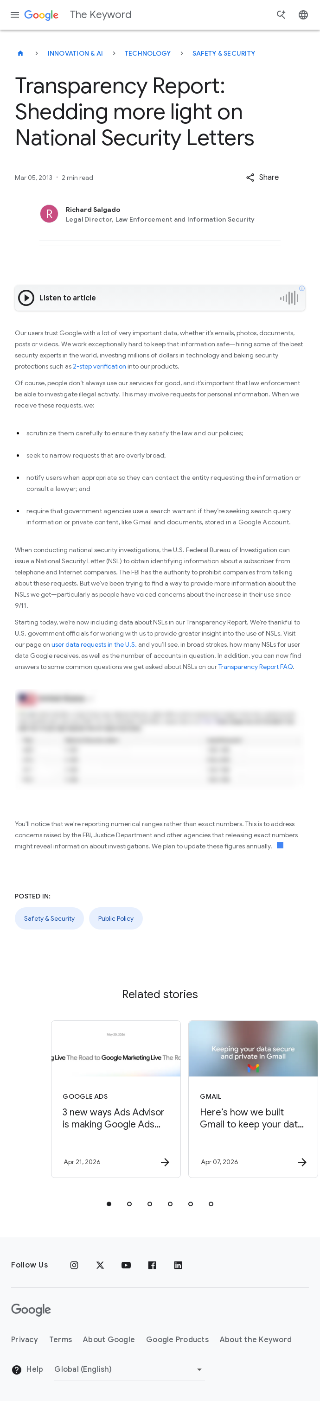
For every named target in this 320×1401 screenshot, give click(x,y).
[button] (262, 177)
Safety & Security (223, 53)
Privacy (24, 1339)
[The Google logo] (31, 1310)
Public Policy (116, 918)
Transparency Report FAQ (255, 666)
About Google (109, 1339)
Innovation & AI (75, 53)
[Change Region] (129, 1369)
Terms (60, 1339)
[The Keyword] (20, 53)
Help (27, 1370)
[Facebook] (152, 1265)
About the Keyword (256, 1339)
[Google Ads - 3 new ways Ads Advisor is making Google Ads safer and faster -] (90, 1099)
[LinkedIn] (178, 1265)
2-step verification (99, 366)
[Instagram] (74, 1265)
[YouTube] (126, 1265)
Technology (148, 53)
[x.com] (100, 1265)
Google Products (177, 1339)
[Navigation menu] (15, 15)
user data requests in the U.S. (94, 644)
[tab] (109, 1204)
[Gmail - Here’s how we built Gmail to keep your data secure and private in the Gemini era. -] (227, 1099)
